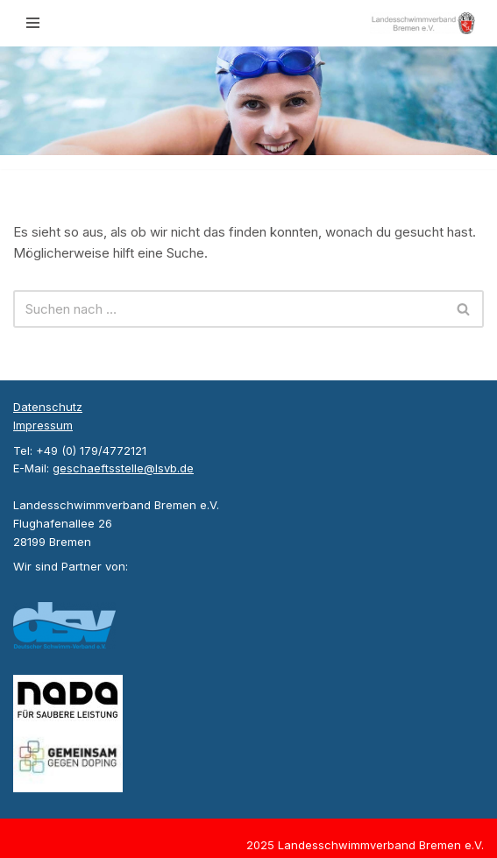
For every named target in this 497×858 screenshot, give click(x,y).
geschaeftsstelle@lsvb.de (123, 468)
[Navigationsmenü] (33, 23)
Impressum (43, 425)
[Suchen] (228, 309)
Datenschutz (47, 407)
